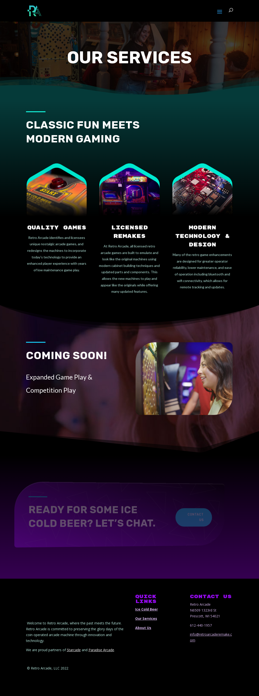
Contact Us (183, 517)
